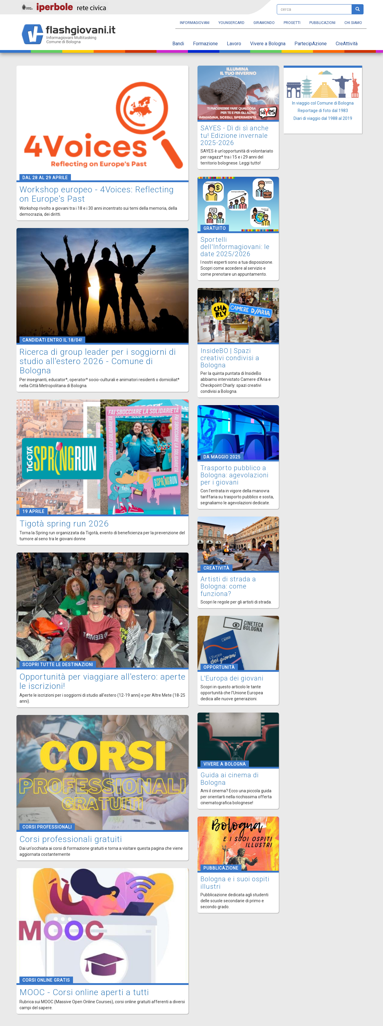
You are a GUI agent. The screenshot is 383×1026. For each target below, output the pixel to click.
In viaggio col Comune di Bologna (323, 103)
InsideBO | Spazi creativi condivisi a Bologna (229, 358)
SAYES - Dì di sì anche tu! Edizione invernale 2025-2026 (234, 135)
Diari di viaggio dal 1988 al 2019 (323, 118)
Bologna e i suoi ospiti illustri (235, 882)
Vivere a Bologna (267, 43)
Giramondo (264, 23)
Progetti (292, 23)
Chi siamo (353, 23)
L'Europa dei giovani (232, 678)
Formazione (205, 43)
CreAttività (347, 43)
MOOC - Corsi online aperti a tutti (84, 992)
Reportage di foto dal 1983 (323, 110)
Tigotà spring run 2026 (64, 524)
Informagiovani (194, 23)
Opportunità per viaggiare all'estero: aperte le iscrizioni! (102, 681)
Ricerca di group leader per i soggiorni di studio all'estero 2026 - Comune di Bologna (97, 361)
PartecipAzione (310, 43)
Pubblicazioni (322, 23)
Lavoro (234, 43)
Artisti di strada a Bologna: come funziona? (228, 586)
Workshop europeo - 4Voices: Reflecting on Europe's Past (96, 194)
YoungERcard (231, 23)
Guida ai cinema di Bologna (229, 778)
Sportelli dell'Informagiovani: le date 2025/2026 (235, 247)
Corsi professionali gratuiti (70, 839)
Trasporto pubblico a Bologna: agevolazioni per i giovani (234, 475)
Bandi (178, 43)
